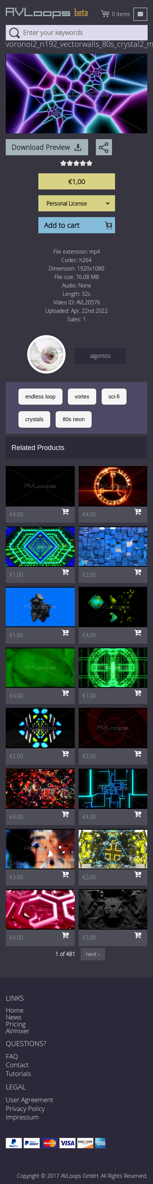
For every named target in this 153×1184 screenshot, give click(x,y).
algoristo (100, 355)
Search (14, 32)
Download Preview (41, 147)
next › (93, 954)
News (13, 1017)
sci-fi (114, 397)
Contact (17, 1064)
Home (14, 1010)
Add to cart (61, 225)
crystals (34, 419)
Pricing (16, 1024)
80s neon (74, 419)
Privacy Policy (25, 1108)
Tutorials (18, 1073)
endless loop (40, 397)
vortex (82, 397)
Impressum (22, 1117)
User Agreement (29, 1099)
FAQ (12, 1056)
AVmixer (18, 1030)
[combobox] (77, 32)
